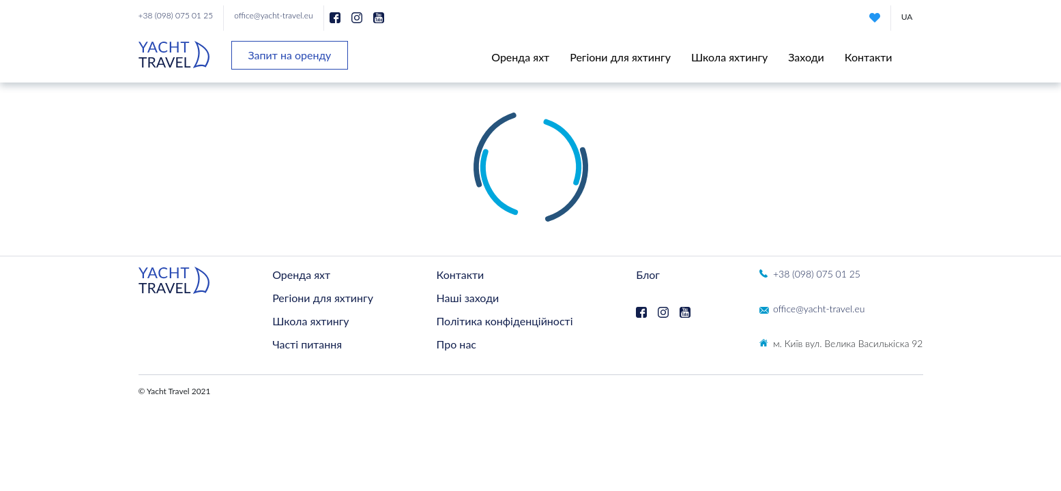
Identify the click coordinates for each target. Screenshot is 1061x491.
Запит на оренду (290, 54)
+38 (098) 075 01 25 (176, 15)
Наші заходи (468, 297)
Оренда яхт (520, 56)
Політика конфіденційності (505, 320)
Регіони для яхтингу (620, 56)
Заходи (806, 56)
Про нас (456, 344)
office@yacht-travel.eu (273, 15)
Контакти (868, 56)
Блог (648, 274)
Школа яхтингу (729, 56)
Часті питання (307, 344)
